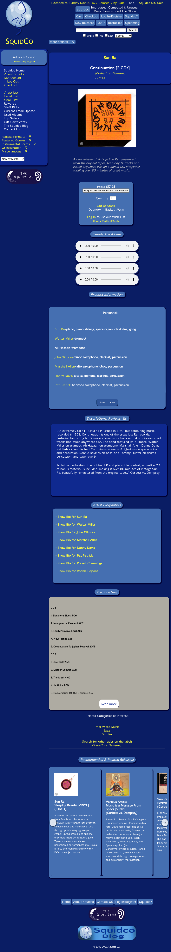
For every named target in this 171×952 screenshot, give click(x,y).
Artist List (11, 92)
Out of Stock (106, 206)
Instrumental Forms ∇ (19, 144)
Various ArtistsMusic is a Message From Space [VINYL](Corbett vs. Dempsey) (123, 807)
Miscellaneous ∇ (14, 151)
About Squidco (14, 74)
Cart (79, 16)
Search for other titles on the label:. (107, 743)
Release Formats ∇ (16, 137)
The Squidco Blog (16, 125)
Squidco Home (14, 70)
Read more (107, 402)
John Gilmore (64, 357)
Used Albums (13, 114)
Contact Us (11, 129)
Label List (11, 96)
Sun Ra (60, 329)
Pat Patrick (63, 385)
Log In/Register (111, 16)
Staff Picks (11, 107)
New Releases (84, 23)
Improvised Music (107, 727)
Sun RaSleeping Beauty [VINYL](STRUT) (71, 805)
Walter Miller (64, 338)
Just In (101, 23)
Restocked (115, 23)
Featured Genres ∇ (16, 140)
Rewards (10, 103)
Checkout (10, 85)
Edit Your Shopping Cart (24, 62)
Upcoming (132, 23)
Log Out (12, 81)
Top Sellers (11, 118)
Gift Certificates (15, 122)
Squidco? (131, 16)
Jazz (107, 730)
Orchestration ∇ (14, 148)
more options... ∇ (62, 42)
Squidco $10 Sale (151, 3)
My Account (12, 78)
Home (66, 902)
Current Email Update (19, 111)
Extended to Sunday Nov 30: (87, 3)
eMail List (10, 100)
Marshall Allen (65, 366)
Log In (91, 217)
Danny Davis (64, 376)
